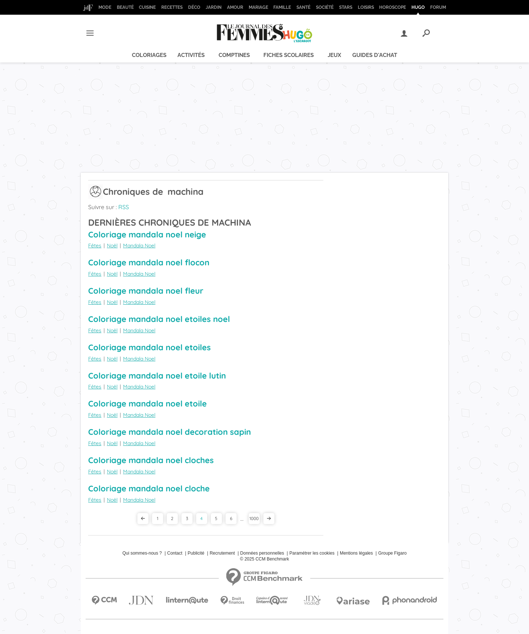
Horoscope (392, 7)
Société (325, 7)
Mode (104, 7)
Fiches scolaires (288, 55)
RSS (123, 207)
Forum (438, 7)
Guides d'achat (374, 55)
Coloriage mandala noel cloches (151, 460)
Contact (174, 553)
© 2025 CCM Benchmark (264, 559)
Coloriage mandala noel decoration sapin (169, 432)
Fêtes (94, 245)
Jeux (334, 55)
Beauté (125, 7)
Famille (282, 7)
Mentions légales (356, 553)
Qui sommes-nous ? (142, 553)
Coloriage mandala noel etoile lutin (157, 375)
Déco (194, 7)
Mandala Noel (139, 245)
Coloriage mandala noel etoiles (149, 347)
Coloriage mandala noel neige (147, 234)
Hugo (418, 7)
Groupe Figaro (392, 553)
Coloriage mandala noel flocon (148, 262)
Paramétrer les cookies (312, 553)
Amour (235, 7)
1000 (254, 518)
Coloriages (149, 55)
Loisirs (366, 7)
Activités (191, 55)
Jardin (214, 7)
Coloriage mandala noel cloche (149, 488)
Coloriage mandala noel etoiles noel (159, 319)
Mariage (258, 7)
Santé (303, 7)
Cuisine (147, 7)
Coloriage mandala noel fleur (146, 291)
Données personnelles (262, 553)
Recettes (172, 7)
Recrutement (222, 553)
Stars (345, 7)
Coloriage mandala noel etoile (147, 403)
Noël (112, 245)
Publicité (196, 553)
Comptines (234, 55)
